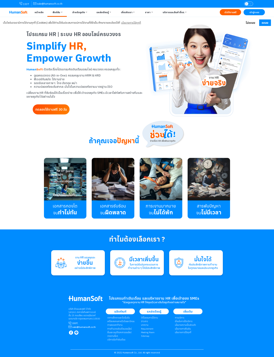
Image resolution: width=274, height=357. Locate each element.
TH (246, 4)
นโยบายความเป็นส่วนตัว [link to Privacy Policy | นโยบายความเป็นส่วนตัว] (185, 324)
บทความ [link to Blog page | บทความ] (144, 324)
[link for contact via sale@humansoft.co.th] (47, 3)
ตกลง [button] (265, 23)
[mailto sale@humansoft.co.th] (84, 327)
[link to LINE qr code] (77, 332)
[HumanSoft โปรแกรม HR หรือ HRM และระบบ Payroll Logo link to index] (18, 12)
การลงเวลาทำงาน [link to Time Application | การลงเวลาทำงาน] (115, 324)
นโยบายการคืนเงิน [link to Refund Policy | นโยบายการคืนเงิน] (183, 328)
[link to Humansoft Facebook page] (71, 332)
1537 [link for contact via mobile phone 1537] (24, 4)
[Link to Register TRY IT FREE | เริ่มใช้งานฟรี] (230, 12)
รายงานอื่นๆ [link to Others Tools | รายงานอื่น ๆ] (112, 335)
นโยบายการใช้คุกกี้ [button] (131, 22)
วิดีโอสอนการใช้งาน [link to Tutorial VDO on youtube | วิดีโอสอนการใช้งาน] (149, 317)
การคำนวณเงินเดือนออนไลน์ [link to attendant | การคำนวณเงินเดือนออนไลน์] (119, 328)
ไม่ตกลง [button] (250, 23)
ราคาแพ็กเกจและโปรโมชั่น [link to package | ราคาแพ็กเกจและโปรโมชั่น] (118, 317)
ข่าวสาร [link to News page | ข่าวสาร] (144, 321)
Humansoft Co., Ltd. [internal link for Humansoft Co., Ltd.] (132, 352)
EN (250, 4)
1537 (75, 323)
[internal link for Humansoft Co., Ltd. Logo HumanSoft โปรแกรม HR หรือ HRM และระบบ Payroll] (85, 300)
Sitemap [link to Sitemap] (145, 335)
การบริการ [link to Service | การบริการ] (179, 317)
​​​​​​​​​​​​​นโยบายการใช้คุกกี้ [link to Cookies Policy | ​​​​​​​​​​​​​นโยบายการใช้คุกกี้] (183, 332)
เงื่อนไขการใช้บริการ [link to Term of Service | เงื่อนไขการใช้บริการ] (183, 321)
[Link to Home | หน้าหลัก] (38, 12)
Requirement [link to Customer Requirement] (147, 328)
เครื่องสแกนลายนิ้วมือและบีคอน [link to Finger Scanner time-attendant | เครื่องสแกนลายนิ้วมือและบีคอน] (121, 321)
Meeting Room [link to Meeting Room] (148, 332)
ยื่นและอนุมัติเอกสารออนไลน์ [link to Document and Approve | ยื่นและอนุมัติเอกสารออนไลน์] (119, 332)
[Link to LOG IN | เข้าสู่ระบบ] (254, 12)
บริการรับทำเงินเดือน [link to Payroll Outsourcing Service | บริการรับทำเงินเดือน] (116, 339)
